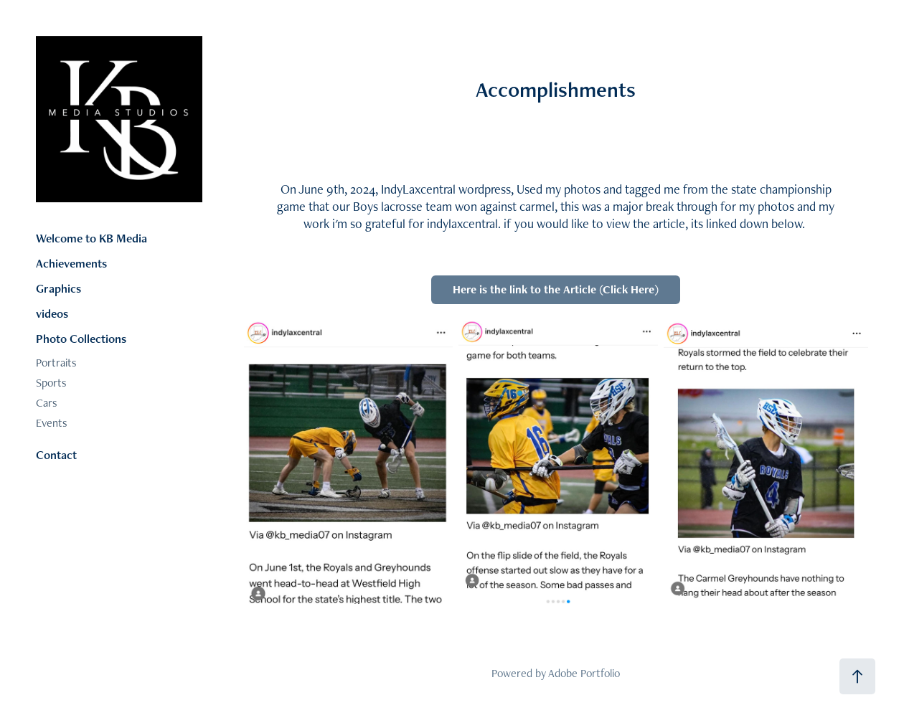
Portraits (56, 362)
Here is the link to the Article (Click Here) (556, 289)
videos (52, 313)
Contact (56, 455)
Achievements (71, 263)
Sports (51, 382)
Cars (46, 402)
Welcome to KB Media (91, 238)
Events (51, 422)
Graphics (58, 288)
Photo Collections (81, 338)
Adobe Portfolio (584, 673)
